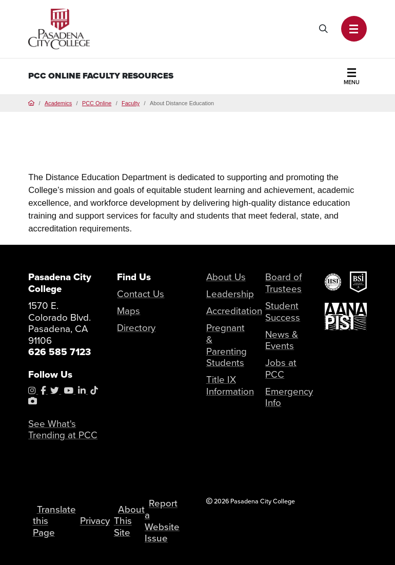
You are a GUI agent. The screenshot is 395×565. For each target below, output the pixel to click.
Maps (128, 311)
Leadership (230, 294)
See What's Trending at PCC (62, 429)
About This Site (129, 520)
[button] (354, 29)
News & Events (281, 340)
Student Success (282, 311)
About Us (226, 277)
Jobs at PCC (281, 368)
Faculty (131, 103)
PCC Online (96, 103)
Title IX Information (230, 385)
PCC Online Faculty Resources (100, 75)
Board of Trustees (283, 283)
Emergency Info (289, 397)
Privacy (95, 521)
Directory (136, 328)
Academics (58, 103)
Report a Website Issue (162, 521)
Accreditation (234, 311)
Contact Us (140, 294)
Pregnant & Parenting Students (226, 345)
